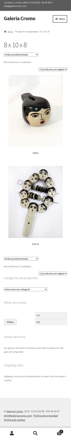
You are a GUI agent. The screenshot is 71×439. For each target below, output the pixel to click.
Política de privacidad (45, 415)
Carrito (55, 431)
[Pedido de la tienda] (21, 54)
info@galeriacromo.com (15, 6)
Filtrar (10, 322)
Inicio (10, 31)
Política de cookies (14, 419)
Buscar (35, 433)
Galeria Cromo (19, 18)
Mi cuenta (12, 433)
